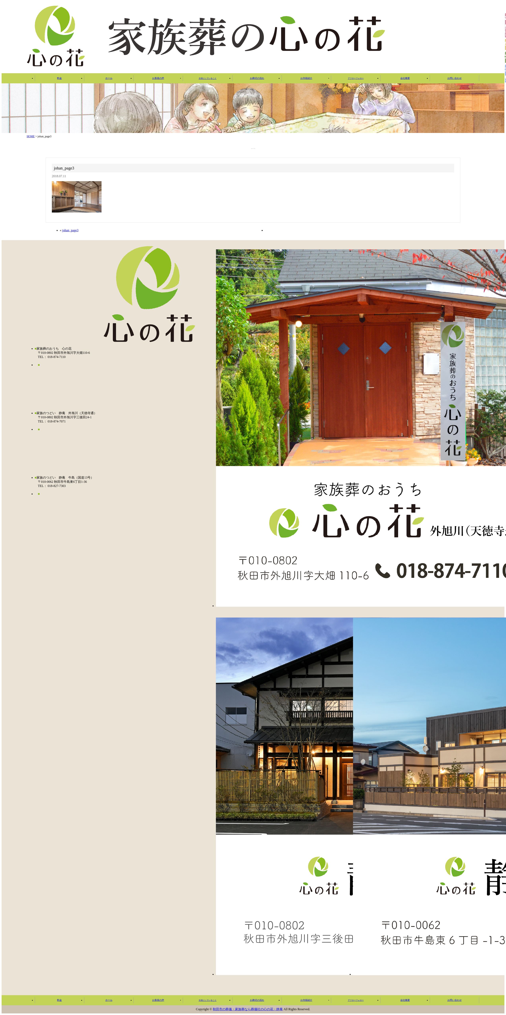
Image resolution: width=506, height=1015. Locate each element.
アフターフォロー (356, 78)
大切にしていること (208, 78)
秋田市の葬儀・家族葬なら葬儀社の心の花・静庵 (248, 1009)
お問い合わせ (454, 78)
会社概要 (405, 78)
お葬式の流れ (257, 78)
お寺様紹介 (306, 78)
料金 (59, 78)
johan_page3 (70, 230)
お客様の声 (158, 78)
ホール (108, 78)
